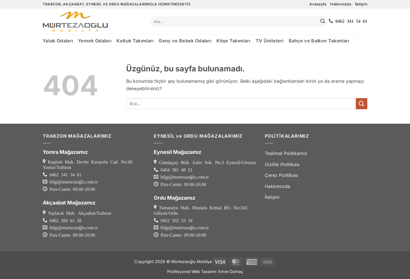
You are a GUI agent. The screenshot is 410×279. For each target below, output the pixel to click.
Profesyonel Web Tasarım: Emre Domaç (205, 271)
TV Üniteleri (270, 41)
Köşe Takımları (233, 41)
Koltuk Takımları (134, 41)
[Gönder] (322, 21)
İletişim (361, 4)
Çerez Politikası (281, 175)
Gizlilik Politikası (282, 164)
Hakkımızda (340, 4)
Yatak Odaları (58, 41)
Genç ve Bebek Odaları (185, 41)
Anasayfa (317, 4)
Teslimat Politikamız (286, 153)
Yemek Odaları (94, 41)
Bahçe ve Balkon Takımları (319, 41)
